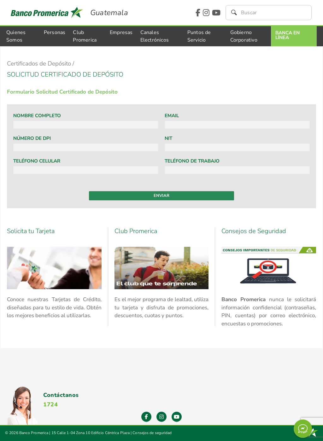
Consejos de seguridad (152, 432)
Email (172, 115)
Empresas (121, 32)
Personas (55, 32)
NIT (168, 138)
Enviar (161, 195)
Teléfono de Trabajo (192, 161)
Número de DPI (32, 138)
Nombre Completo (37, 115)
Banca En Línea (287, 35)
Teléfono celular (36, 161)
